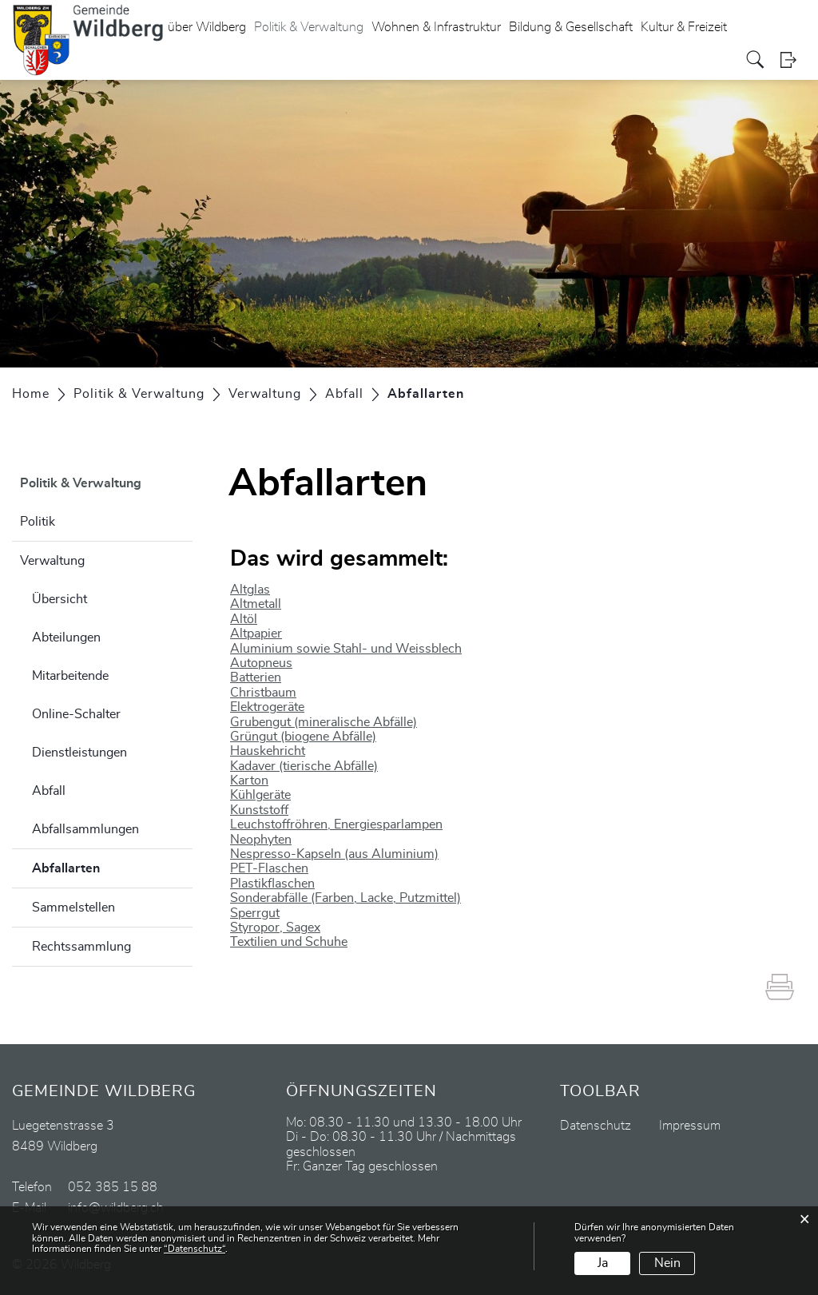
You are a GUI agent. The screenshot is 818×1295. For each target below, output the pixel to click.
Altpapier (256, 633)
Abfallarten (106, 866)
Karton (249, 780)
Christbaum (263, 692)
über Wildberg (207, 27)
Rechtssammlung (81, 946)
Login (793, 59)
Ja (603, 1263)
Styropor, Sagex (275, 927)
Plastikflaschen (272, 883)
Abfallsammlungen (85, 829)
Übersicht (59, 599)
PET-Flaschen (269, 868)
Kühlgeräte (260, 795)
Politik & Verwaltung (308, 27)
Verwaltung (52, 560)
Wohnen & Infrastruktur (436, 27)
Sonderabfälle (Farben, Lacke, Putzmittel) (345, 898)
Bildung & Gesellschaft (571, 27)
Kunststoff (259, 810)
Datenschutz (595, 1125)
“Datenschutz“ (194, 1248)
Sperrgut (255, 913)
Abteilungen (66, 637)
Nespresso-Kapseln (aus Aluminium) (334, 854)
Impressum (690, 1125)
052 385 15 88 (112, 1187)
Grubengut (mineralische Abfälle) (323, 722)
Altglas (250, 589)
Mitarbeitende (70, 675)
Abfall (49, 791)
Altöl (243, 619)
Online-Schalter (76, 714)
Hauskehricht (267, 751)
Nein (667, 1263)
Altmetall (255, 604)
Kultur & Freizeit (684, 27)
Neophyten (261, 839)
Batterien (255, 677)
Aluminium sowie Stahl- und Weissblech (346, 648)
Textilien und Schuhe (288, 941)
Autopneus (261, 663)
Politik (37, 521)
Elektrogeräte (267, 707)
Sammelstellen (73, 907)
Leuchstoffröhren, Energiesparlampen (336, 824)
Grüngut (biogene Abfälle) (303, 736)
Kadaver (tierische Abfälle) (304, 766)
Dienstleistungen (79, 752)
